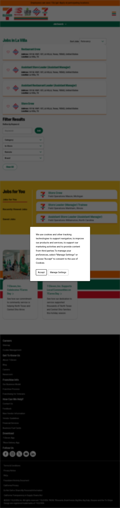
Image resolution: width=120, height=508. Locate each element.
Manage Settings (58, 273)
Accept (41, 273)
